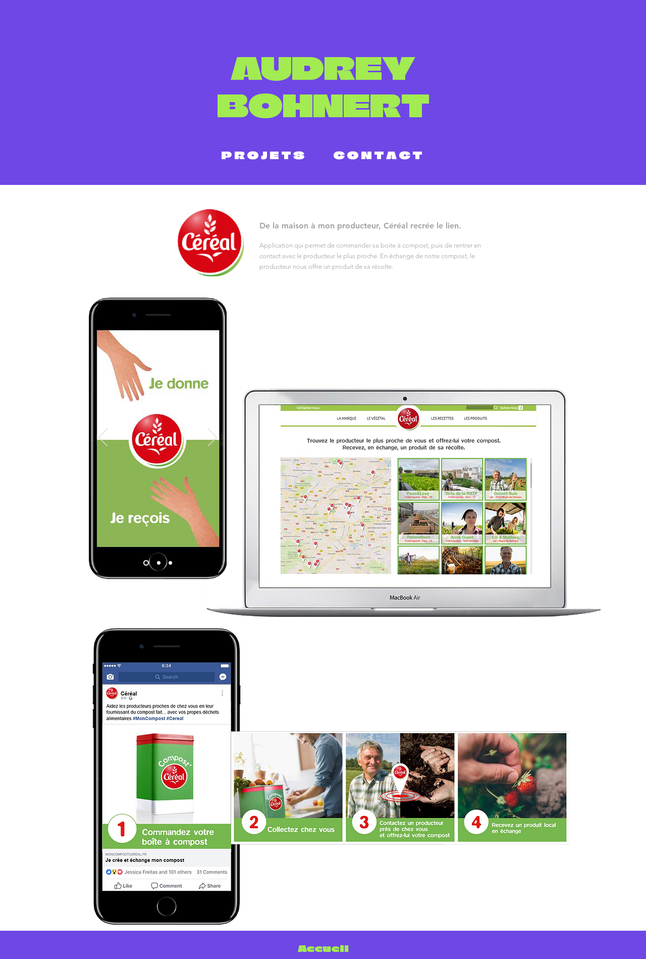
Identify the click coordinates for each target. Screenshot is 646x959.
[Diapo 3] (170, 563)
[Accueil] (323, 949)
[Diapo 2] (158, 563)
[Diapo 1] (146, 563)
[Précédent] (102, 438)
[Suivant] (212, 438)
